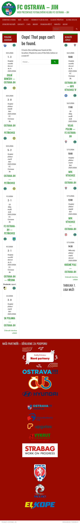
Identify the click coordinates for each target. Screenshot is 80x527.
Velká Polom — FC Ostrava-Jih (70, 131)
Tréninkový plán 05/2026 (39, 19)
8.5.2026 (9, 247)
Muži (19, 19)
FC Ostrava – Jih (37, 7)
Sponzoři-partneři (8, 24)
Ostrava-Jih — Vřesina (9, 278)
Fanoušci (57, 24)
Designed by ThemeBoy (70, 522)
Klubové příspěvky (57, 19)
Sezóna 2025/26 (71, 19)
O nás (28, 24)
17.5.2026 (70, 150)
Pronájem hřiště (46, 24)
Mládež (26, 19)
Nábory (35, 24)
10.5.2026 (9, 53)
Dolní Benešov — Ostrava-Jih (9, 78)
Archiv (65, 24)
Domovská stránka (9, 19)
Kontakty (21, 24)
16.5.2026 (70, 53)
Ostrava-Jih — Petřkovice (9, 129)
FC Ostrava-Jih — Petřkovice (9, 229)
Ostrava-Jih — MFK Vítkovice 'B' (70, 86)
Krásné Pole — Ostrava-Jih (70, 268)
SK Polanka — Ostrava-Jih (9, 321)
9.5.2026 (9, 196)
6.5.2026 (9, 296)
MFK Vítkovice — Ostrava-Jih (70, 177)
